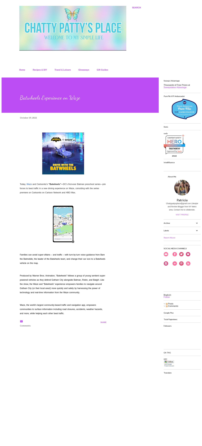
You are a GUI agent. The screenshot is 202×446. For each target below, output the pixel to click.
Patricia (182, 200)
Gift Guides (102, 70)
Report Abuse (169, 237)
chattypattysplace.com (174, 145)
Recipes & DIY (40, 70)
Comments (172, 306)
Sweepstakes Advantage (175, 87)
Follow (167, 297)
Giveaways (83, 70)
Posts (169, 304)
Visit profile (182, 214)
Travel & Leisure (63, 70)
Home (22, 70)
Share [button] (103, 322)
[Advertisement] (59, 413)
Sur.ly (180, 151)
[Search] (136, 8)
